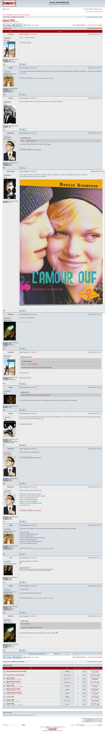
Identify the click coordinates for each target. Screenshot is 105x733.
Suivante (100, 25)
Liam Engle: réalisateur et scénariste (30, 149)
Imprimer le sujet (7, 28)
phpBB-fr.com (56, 728)
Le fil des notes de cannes (14, 692)
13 (91, 25)
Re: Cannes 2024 (33, 34)
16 (96, 25)
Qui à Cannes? (10, 678)
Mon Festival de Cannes (13, 681)
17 (18, 704)
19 (21, 704)
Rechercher (98, 9)
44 (18, 686)
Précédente (82, 25)
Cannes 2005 (10, 697)
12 (90, 25)
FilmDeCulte (87, 9)
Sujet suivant (99, 28)
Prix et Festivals (20, 17)
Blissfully (94, 701)
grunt (94, 686)
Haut (4, 64)
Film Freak (13, 21)
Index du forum (6, 17)
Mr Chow (94, 697)
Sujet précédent (91, 28)
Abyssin (94, 672)
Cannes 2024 (9, 20)
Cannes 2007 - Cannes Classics (15, 675)
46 (21, 686)
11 (88, 25)
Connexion (6, 9)
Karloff (67, 671)
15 (95, 25)
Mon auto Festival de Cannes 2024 (16, 671)
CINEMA (13, 17)
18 (19, 704)
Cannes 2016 (10, 685)
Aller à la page (76, 25)
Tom (17, 21)
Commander (50, 569)
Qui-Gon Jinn (67, 682)
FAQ (92, 9)
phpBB (47, 726)
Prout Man (67, 686)
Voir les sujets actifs (25, 14)
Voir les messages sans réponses (11, 14)
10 (20, 679)
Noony (93, 693)
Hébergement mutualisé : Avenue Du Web (52, 730)
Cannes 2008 (10, 700)
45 (19, 686)
